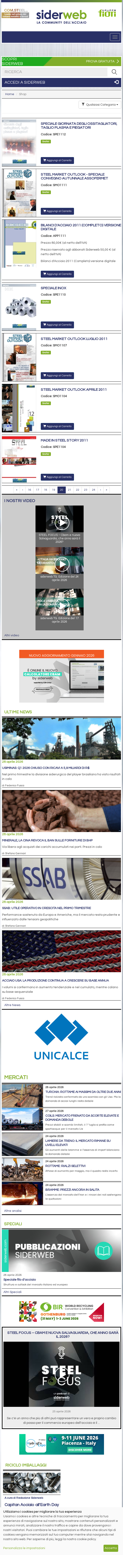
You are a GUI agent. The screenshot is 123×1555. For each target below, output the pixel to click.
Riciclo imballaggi (25, 1465)
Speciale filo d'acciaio (19, 1279)
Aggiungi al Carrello (57, 160)
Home (9, 94)
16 (29, 489)
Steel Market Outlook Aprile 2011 (74, 389)
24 (93, 489)
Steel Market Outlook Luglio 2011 (74, 339)
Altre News (12, 1005)
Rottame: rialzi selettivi (65, 1166)
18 (45, 489)
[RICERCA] (114, 72)
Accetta (111, 1548)
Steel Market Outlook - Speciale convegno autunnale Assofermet (74, 176)
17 (37, 489)
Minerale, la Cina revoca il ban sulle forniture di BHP (47, 840)
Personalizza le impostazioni (24, 1548)
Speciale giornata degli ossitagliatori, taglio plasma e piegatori (79, 126)
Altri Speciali (12, 1292)
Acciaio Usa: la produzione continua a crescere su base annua (55, 980)
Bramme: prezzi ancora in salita (72, 1189)
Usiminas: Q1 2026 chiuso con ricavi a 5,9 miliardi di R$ (45, 768)
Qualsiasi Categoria (100, 104)
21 (69, 489)
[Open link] (15, 13)
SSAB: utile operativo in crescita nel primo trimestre (46, 908)
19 (53, 489)
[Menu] (115, 37)
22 (77, 489)
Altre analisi (13, 1210)
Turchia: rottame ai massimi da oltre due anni (83, 1092)
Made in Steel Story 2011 (64, 440)
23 (85, 489)
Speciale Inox (53, 288)
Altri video (11, 635)
